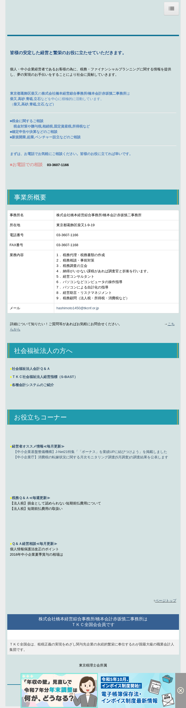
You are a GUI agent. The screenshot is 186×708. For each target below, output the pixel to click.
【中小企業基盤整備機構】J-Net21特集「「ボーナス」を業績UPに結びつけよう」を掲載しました (90, 452)
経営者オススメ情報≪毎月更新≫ (38, 446)
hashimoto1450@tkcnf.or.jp (77, 308)
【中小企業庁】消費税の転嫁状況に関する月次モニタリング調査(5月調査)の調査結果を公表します (90, 457)
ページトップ (165, 601)
